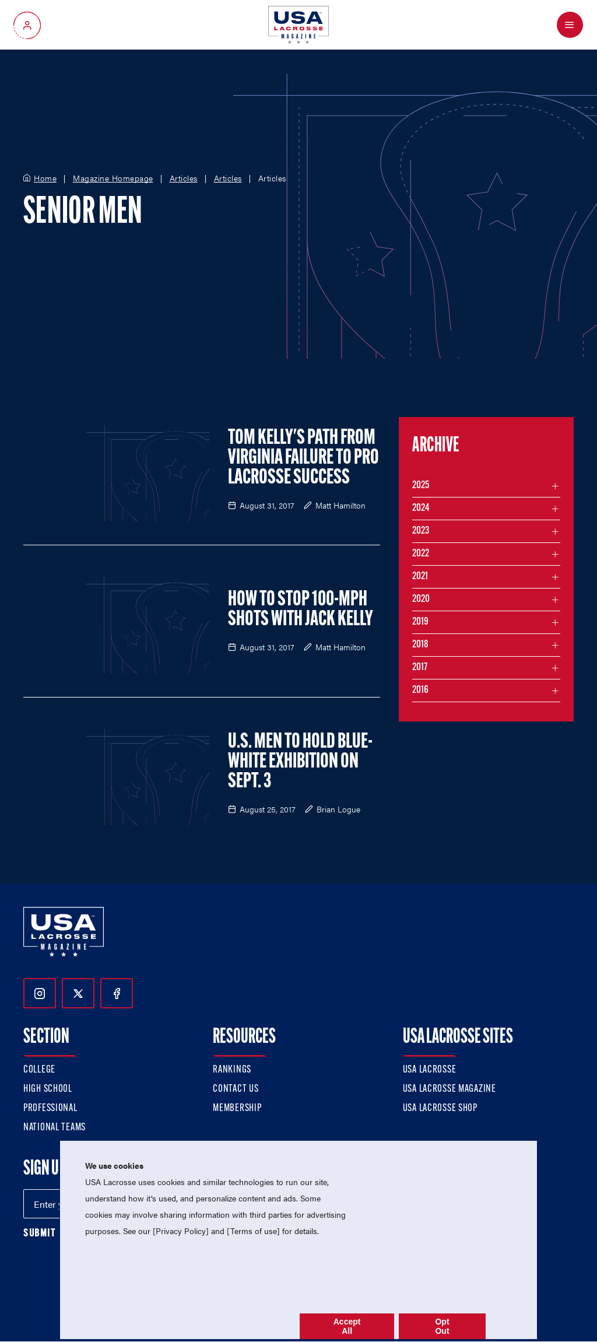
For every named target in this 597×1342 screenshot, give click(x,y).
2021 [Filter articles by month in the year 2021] (420, 576)
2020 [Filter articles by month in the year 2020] (421, 599)
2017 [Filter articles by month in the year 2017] (419, 667)
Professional (50, 1108)
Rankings (232, 1069)
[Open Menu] (570, 25)
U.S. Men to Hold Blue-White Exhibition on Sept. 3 (300, 762)
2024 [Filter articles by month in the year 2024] (421, 508)
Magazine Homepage (113, 178)
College (39, 1069)
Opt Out (442, 1326)
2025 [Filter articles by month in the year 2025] (420, 485)
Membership (237, 1108)
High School (47, 1089)
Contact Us (235, 1089)
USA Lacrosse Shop (440, 1108)
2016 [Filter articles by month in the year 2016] (420, 690)
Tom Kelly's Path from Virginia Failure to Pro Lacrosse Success (303, 458)
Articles (184, 178)
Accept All (347, 1326)
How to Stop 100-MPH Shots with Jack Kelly (300, 610)
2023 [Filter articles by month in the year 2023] (420, 531)
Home (45, 178)
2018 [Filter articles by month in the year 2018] (420, 644)
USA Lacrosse (429, 1069)
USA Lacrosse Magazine (449, 1089)
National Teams (54, 1127)
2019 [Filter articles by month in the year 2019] (420, 622)
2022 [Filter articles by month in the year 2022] (420, 553)
